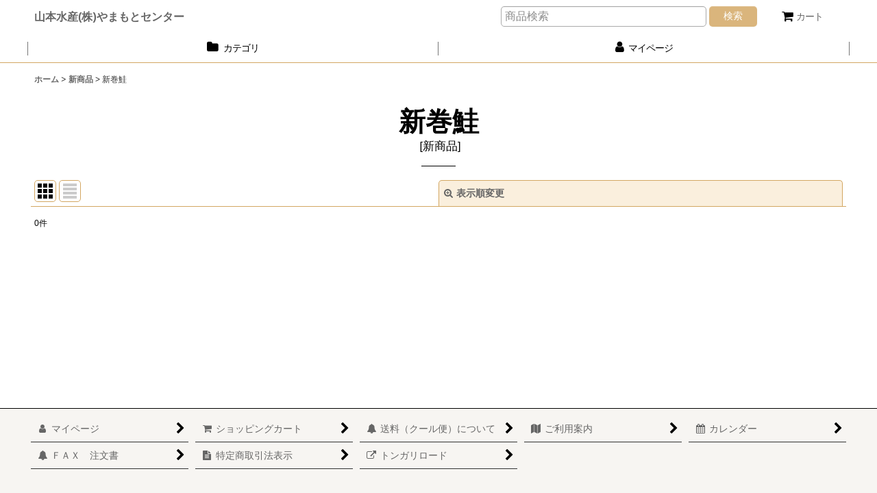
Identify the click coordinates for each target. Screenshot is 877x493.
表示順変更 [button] (474, 193)
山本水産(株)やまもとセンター (109, 16)
